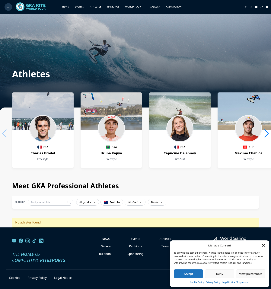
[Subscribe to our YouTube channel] (256, 7)
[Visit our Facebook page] (21, 241)
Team (165, 246)
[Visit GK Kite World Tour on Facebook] (246, 7)
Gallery (155, 7)
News (65, 7)
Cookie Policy (197, 282)
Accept (188, 274)
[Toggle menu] (8, 7)
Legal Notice (63, 278)
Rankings (113, 7)
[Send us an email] (267, 7)
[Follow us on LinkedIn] (41, 241)
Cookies (14, 278)
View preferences (250, 274)
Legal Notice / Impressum (235, 282)
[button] (263, 245)
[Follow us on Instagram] (251, 7)
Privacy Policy (213, 282)
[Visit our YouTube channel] (14, 241)
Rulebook (105, 254)
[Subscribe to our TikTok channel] (261, 7)
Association (174, 7)
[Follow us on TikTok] (34, 241)
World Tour (134, 7)
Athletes (95, 7)
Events (79, 7)
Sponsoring (135, 254)
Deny (219, 274)
